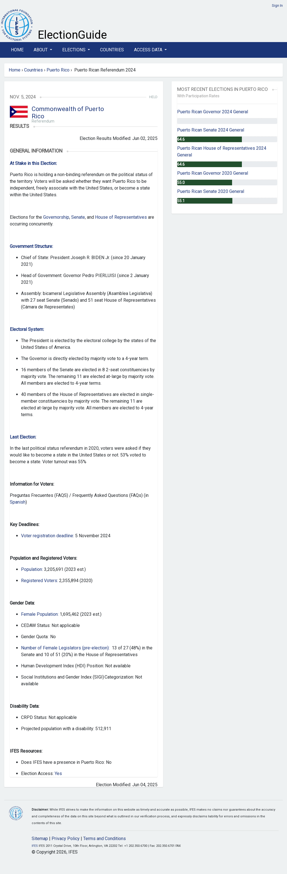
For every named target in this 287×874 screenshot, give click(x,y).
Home (17, 49)
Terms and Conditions (104, 838)
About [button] (41, 49)
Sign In (277, 5)
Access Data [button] (148, 49)
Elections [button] (74, 49)
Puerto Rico (58, 70)
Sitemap (40, 838)
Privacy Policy (66, 838)
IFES (35, 846)
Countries (112, 49)
